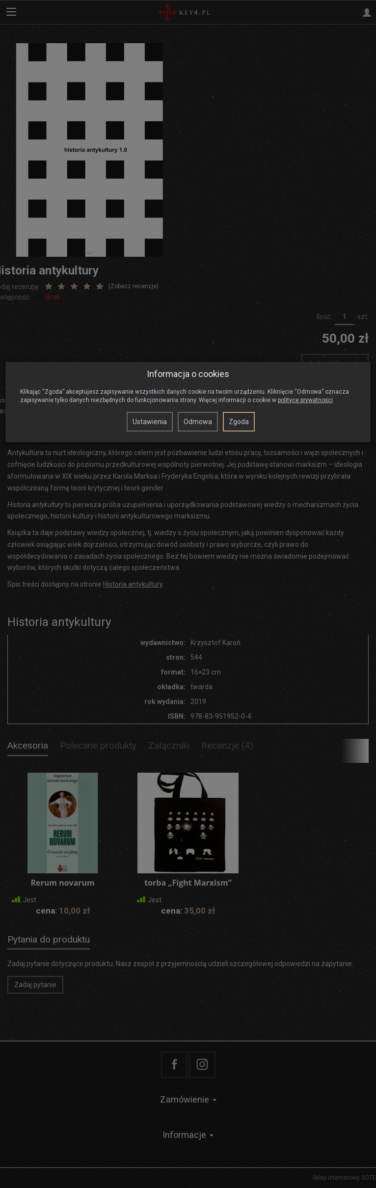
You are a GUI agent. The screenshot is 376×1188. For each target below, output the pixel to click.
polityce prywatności (305, 400)
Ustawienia (150, 422)
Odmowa (198, 422)
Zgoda (239, 422)
